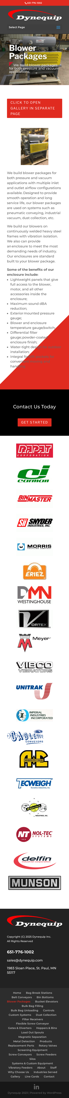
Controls (48, 1010)
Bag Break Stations (39, 992)
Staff (53, 1067)
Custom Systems (20, 1015)
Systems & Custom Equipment (32, 1063)
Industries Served (45, 1072)
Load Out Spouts (32, 1032)
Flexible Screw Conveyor (32, 1023)
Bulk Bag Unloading (24, 1010)
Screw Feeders (46, 1054)
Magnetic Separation (32, 1037)
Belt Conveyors (22, 997)
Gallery (15, 1076)
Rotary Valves (48, 1045)
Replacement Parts (21, 1045)
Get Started (34, 422)
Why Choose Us (18, 1072)
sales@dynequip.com (25, 960)
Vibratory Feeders (20, 1067)
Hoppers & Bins (46, 1028)
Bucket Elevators (46, 1001)
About (41, 1067)
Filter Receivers (32, 1019)
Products (46, 1041)
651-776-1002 (34, 2)
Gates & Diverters (19, 1028)
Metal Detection (24, 1041)
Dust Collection (46, 1015)
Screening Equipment (32, 1050)
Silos (32, 1059)
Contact (49, 1076)
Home (17, 992)
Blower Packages (18, 1001)
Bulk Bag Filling (32, 1006)
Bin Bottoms (45, 997)
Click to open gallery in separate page (32, 108)
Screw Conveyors (20, 1054)
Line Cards (32, 1076)
